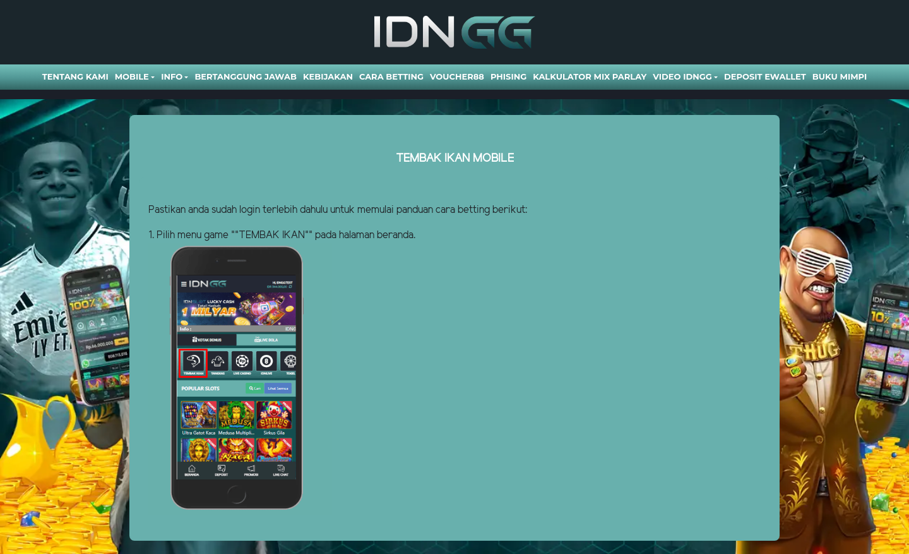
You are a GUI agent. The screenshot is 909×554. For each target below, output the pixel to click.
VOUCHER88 (457, 76)
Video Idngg (682, 76)
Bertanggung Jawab (245, 76)
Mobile (132, 76)
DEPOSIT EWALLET (765, 76)
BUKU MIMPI (839, 76)
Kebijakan (328, 76)
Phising (508, 76)
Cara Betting (391, 76)
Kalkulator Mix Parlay (589, 76)
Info (171, 76)
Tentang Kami (75, 76)
